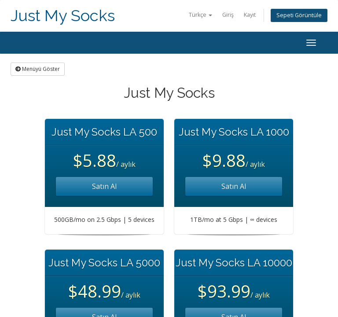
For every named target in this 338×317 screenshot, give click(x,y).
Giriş (228, 14)
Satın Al (104, 186)
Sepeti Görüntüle (299, 15)
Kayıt (250, 14)
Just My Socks (63, 15)
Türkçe (200, 14)
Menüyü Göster (37, 69)
